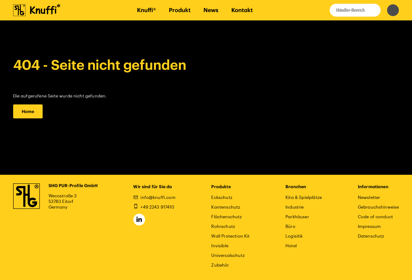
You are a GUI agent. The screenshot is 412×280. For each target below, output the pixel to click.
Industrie (294, 206)
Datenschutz (371, 235)
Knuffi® (146, 10)
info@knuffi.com (157, 197)
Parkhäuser (297, 216)
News (210, 10)
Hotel (291, 245)
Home (28, 111)
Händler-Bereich (350, 10)
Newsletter (369, 197)
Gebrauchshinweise (378, 206)
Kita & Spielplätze (303, 197)
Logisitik (294, 235)
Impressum (369, 226)
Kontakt (242, 10)
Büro (290, 226)
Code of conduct (375, 216)
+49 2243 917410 (157, 206)
